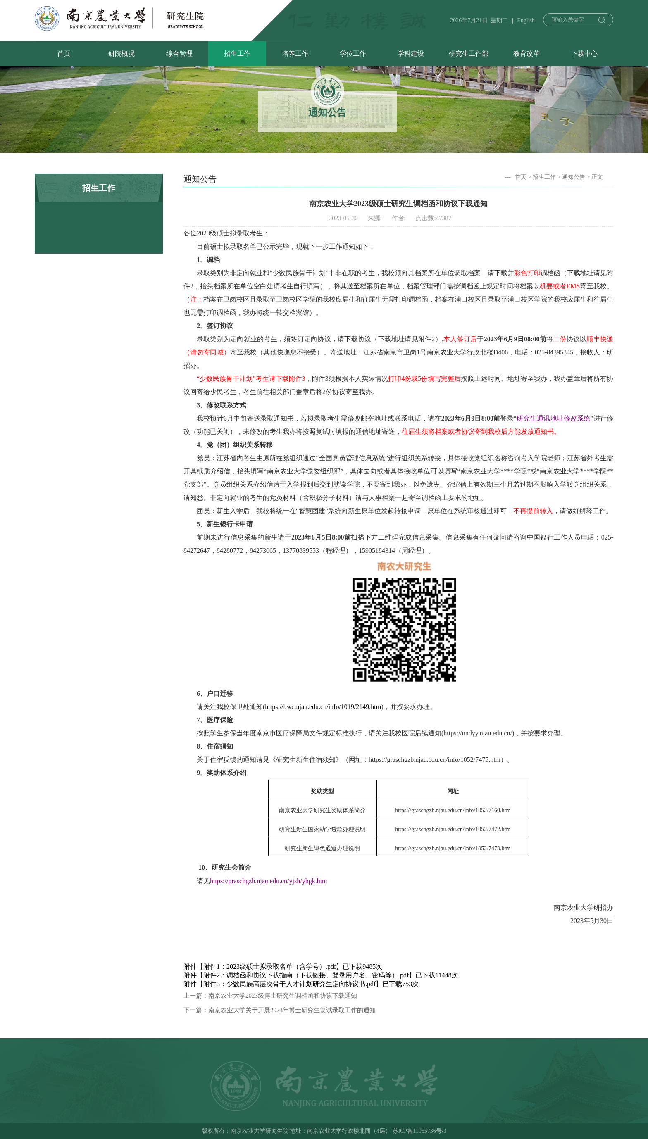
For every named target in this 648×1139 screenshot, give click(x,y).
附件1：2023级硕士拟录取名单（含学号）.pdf (269, 966)
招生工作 (237, 53)
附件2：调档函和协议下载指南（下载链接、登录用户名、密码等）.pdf (306, 975)
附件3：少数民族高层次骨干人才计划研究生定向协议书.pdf (289, 983)
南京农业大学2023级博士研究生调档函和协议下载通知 (282, 995)
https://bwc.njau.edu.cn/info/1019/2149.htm (323, 706)
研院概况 (121, 53)
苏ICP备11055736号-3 (420, 1131)
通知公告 (573, 177)
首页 (63, 53)
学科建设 (411, 53)
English (526, 20)
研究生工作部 (468, 53)
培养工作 (295, 53)
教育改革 (526, 53)
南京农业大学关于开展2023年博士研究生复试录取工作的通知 (292, 1010)
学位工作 (353, 53)
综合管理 (179, 53)
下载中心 (584, 53)
